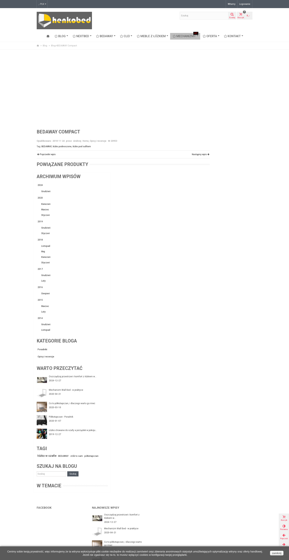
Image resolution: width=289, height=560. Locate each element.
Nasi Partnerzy (100, 511)
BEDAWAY (106, 36)
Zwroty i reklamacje (103, 518)
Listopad (211, 127)
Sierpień (211, 175)
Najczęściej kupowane (215, 525)
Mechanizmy (185, 36)
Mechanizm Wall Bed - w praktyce (232, 272)
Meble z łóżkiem (152, 36)
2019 (206, 103)
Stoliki (41, 540)
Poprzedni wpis (46, 154)
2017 (206, 150)
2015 (206, 181)
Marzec (211, 91)
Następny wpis (187, 154)
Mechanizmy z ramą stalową (52, 514)
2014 (206, 199)
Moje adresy (154, 518)
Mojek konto (154, 511)
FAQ (95, 533)
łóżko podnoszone (62, 146)
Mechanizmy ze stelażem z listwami (56, 518)
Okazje (207, 518)
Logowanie (244, 4)
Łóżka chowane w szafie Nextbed (55, 522)
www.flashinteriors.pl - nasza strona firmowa (227, 514)
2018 (206, 121)
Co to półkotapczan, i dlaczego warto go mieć (233, 287)
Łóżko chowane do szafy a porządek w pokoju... (233, 314)
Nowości (208, 522)
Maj (209, 133)
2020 (206, 79)
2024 (206, 66)
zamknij (276, 553)
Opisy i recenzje (98, 141)
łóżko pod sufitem (82, 146)
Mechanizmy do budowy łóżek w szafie (58, 511)
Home (86, 141)
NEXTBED (82, 36)
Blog (61, 36)
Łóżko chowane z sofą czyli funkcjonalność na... (118, 484)
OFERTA (211, 36)
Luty (209, 162)
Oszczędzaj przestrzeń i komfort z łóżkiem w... (232, 260)
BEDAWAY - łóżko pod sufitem (53, 525)
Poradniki (208, 231)
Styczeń (211, 96)
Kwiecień (211, 85)
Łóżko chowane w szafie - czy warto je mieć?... (122, 471)
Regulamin (98, 522)
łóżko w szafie (213, 338)
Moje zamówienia (157, 514)
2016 (206, 168)
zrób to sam (245, 338)
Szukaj (238, 359)
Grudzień (211, 73)
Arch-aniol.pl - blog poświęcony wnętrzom (225, 511)
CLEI (126, 36)
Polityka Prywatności (103, 525)
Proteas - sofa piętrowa (50, 537)
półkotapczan (210, 342)
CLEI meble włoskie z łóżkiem (53, 529)
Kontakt (233, 36)
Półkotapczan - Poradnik (227, 299)
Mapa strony (99, 529)
